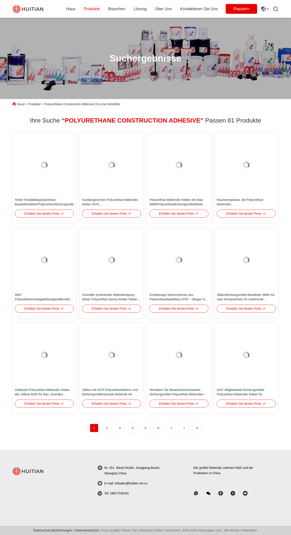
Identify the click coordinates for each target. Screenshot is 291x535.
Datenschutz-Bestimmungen (52, 530)
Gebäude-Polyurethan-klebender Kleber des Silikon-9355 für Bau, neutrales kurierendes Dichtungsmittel (42, 394)
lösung (140, 9)
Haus (71, 9)
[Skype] (223, 493)
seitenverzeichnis (87, 530)
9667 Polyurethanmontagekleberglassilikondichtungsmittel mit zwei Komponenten (51, 299)
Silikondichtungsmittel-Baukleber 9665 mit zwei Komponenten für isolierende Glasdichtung (245, 299)
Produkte (34, 104)
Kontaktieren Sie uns (199, 9)
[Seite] (184, 428)
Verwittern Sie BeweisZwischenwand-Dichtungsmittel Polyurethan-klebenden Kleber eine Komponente (176, 394)
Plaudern (241, 9)
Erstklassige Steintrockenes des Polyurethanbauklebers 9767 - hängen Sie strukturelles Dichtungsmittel (178, 299)
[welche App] (199, 493)
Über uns (163, 9)
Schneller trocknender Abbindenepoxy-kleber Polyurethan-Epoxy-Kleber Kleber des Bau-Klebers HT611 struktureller (110, 299)
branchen (116, 9)
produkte (92, 9)
